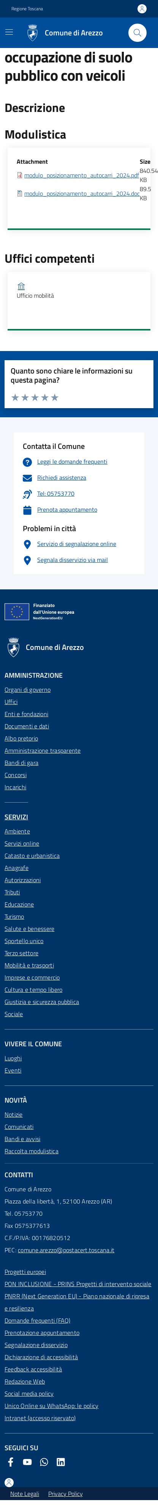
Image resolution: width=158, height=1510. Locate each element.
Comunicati (19, 1126)
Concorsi (16, 774)
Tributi (12, 892)
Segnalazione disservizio (36, 1344)
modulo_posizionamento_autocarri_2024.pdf (81, 175)
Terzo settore (21, 953)
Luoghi (13, 1058)
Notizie (14, 1114)
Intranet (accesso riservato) (40, 1417)
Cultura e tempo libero (33, 989)
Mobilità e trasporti (29, 965)
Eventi (13, 1070)
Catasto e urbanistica (32, 855)
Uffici (11, 701)
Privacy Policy (65, 1493)
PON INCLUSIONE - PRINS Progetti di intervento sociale (78, 1283)
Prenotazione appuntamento (42, 1332)
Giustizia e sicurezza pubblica (42, 1001)
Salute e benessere (29, 928)
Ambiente (17, 831)
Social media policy (29, 1393)
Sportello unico (24, 940)
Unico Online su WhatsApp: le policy (51, 1405)
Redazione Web (25, 1381)
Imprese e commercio (32, 977)
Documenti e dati (27, 726)
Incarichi (15, 787)
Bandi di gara (21, 762)
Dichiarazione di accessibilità (41, 1357)
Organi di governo (28, 689)
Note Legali (24, 1493)
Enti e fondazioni (26, 713)
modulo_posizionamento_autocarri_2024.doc (82, 193)
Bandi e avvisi (22, 1138)
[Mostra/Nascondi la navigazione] (9, 32)
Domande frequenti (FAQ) (38, 1320)
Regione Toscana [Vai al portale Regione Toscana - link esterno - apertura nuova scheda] (27, 8)
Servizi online (22, 843)
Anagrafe (16, 867)
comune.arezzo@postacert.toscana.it (66, 1250)
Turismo (14, 916)
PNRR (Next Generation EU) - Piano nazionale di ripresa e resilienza (77, 1302)
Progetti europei (25, 1271)
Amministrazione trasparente (43, 750)
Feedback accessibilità (33, 1369)
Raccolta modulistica (31, 1151)
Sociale (14, 1013)
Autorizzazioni (23, 879)
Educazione (19, 904)
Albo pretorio (21, 738)
